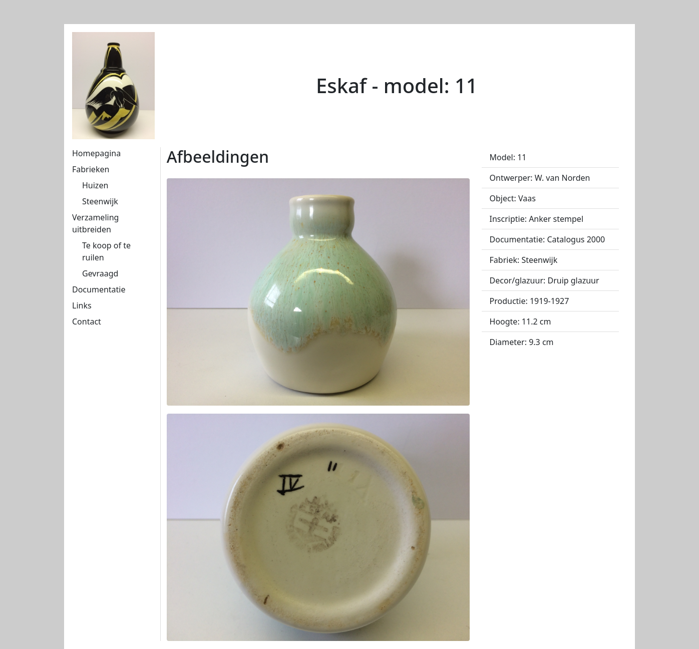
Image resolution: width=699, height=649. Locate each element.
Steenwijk (100, 201)
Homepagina (96, 153)
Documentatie (98, 289)
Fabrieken (90, 169)
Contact (86, 321)
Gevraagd (100, 273)
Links (82, 305)
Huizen (95, 185)
